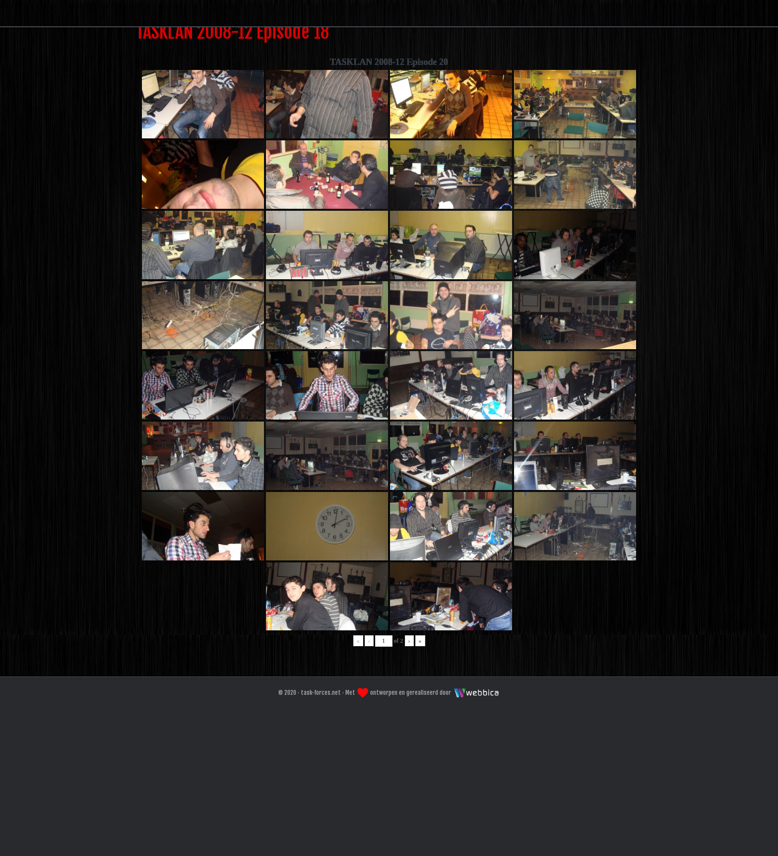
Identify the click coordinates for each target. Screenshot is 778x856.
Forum (386, 130)
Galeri (447, 130)
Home (328, 130)
